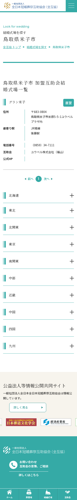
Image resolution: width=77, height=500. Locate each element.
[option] (21, 422)
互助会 (67, 494)
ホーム (9, 494)
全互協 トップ (12, 47)
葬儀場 (29, 494)
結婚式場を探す (37, 47)
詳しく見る (21, 407)
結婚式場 (48, 494)
